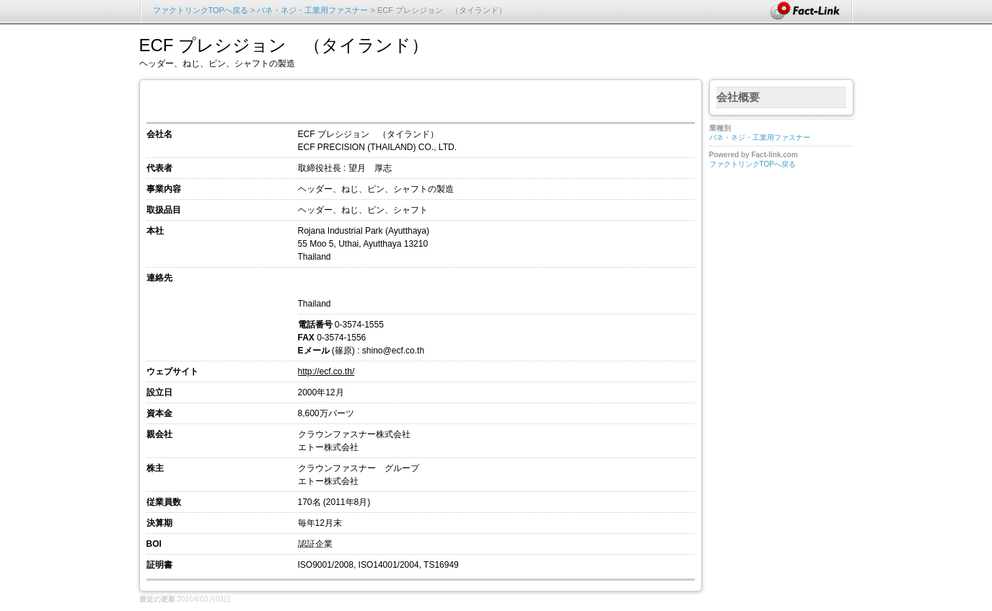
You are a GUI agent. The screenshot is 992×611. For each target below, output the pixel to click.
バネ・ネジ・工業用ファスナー (312, 10)
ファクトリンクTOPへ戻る (200, 10)
